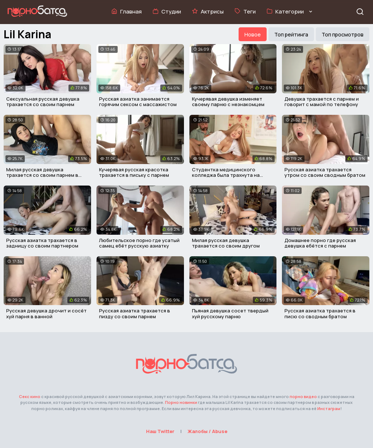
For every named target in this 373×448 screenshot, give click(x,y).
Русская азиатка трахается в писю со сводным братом (320, 313)
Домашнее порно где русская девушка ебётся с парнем (320, 243)
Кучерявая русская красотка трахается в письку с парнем (134, 172)
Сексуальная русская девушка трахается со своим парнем (42, 102)
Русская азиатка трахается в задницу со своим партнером (42, 243)
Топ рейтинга (291, 34)
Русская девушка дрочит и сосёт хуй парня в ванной (46, 313)
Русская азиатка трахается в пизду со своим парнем (134, 313)
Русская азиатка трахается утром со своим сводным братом (324, 172)
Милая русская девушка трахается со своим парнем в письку (42, 175)
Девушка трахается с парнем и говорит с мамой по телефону (321, 102)
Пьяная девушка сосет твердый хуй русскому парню (230, 313)
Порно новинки (181, 402)
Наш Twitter (160, 431)
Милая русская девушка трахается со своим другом (226, 243)
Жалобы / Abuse (207, 431)
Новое (252, 34)
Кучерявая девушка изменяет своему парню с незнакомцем (228, 102)
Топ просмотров (343, 34)
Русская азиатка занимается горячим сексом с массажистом (138, 102)
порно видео (303, 396)
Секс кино (29, 396)
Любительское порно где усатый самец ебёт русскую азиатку (139, 243)
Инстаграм (328, 408)
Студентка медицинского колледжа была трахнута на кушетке (226, 175)
